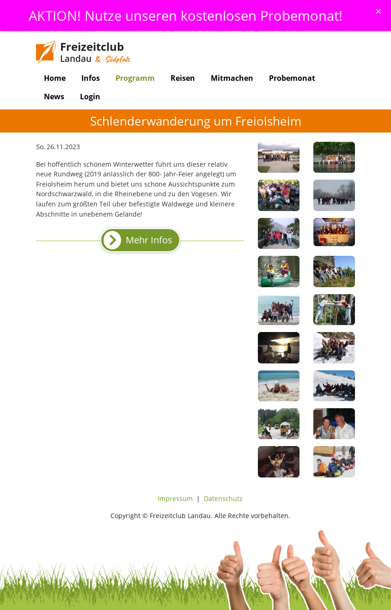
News (54, 96)
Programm (135, 78)
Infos (90, 78)
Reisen (183, 78)
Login (90, 96)
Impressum (175, 498)
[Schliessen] (378, 11)
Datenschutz (223, 498)
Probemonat (292, 78)
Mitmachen (232, 78)
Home (55, 78)
